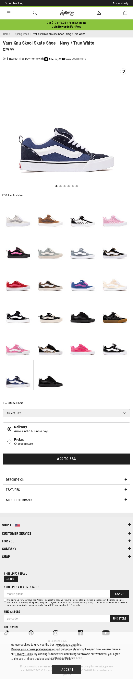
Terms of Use (69, 602)
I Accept (66, 670)
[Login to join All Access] (67, 23)
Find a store (12, 611)
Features (66, 489)
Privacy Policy (86, 602)
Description (66, 479)
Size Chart (13, 403)
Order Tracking (14, 3)
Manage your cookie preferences (31, 649)
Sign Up (11, 578)
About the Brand (66, 500)
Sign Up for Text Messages (21, 587)
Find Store (119, 618)
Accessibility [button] (120, 3)
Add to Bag (66, 459)
